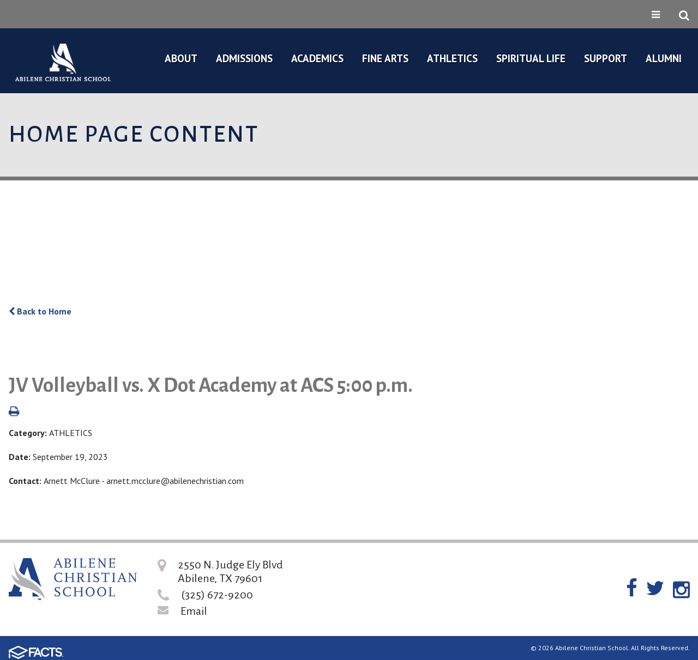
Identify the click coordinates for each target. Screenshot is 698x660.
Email (193, 611)
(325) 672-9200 (217, 595)
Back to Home (40, 311)
